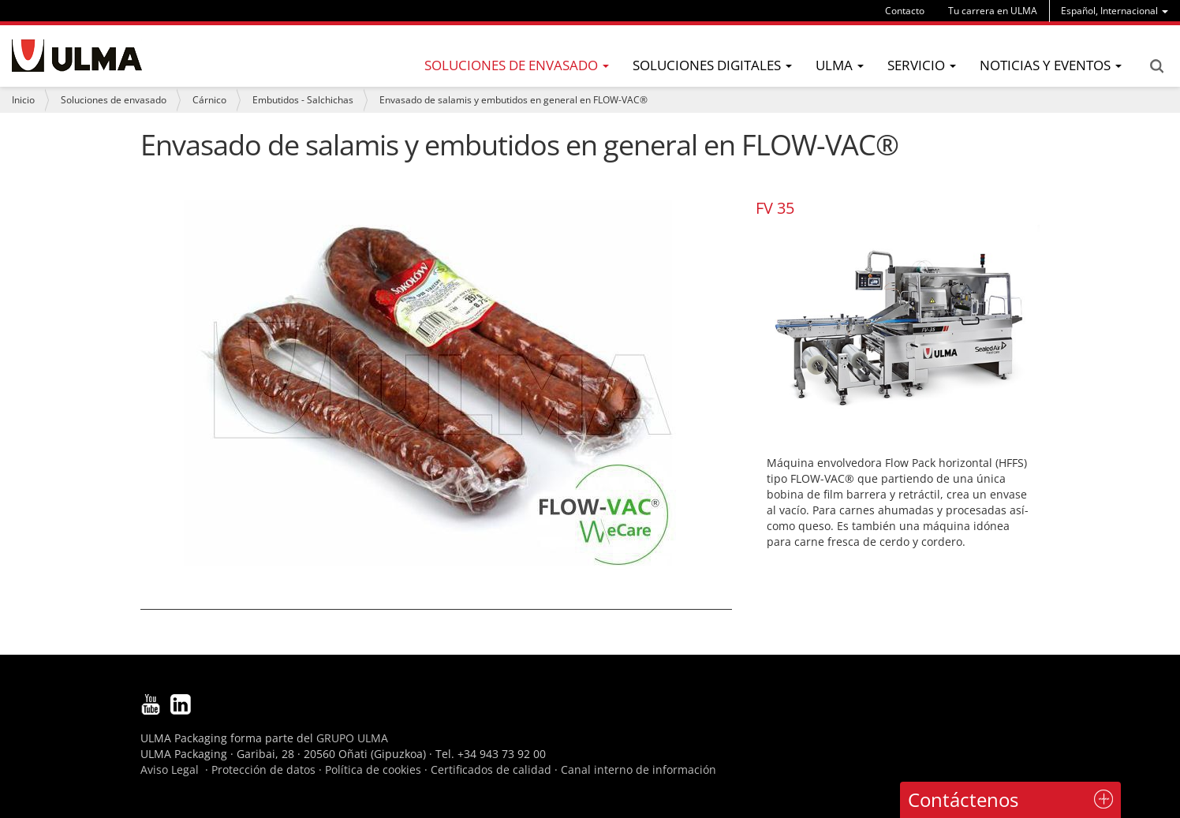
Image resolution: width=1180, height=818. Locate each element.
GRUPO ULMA (352, 737)
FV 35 (775, 208)
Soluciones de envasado (113, 99)
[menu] (1114, 10)
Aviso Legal (169, 769)
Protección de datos (263, 769)
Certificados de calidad (491, 769)
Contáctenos (963, 799)
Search (1156, 66)
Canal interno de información (638, 769)
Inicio (23, 99)
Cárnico (209, 99)
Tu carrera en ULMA (992, 10)
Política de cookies (373, 769)
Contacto (904, 10)
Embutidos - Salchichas (302, 99)
